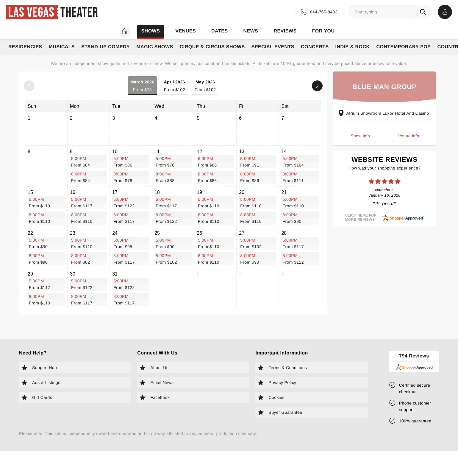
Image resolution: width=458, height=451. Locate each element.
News (250, 31)
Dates (219, 31)
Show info (360, 135)
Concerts (315, 46)
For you (323, 31)
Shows (150, 31)
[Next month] (317, 85)
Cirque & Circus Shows (212, 46)
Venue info (408, 135)
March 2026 (142, 86)
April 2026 (174, 86)
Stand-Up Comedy (105, 46)
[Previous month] (29, 85)
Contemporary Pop (403, 46)
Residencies (25, 46)
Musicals (62, 46)
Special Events (272, 46)
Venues (185, 31)
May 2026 (205, 86)
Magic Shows (154, 46)
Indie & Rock (352, 46)
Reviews (284, 31)
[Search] (424, 11)
